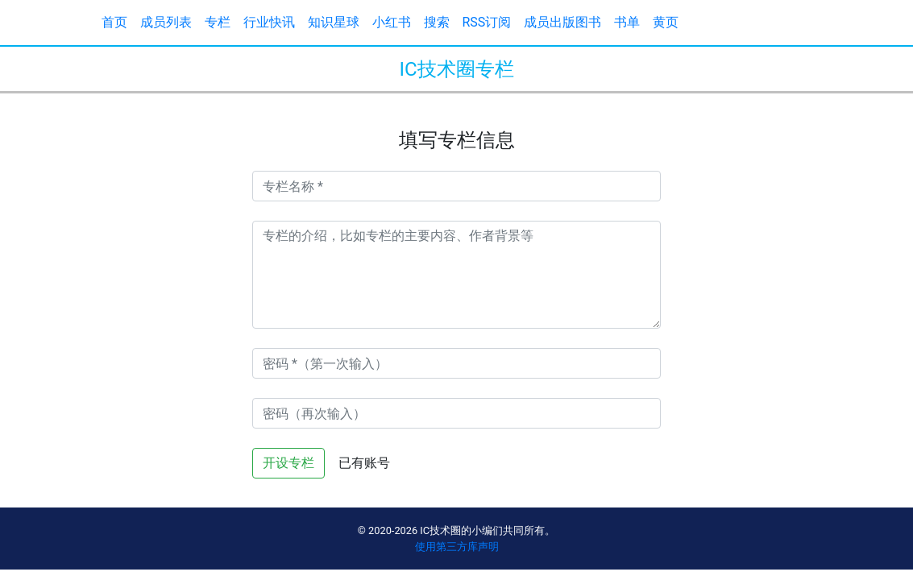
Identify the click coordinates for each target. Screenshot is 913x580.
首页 (114, 22)
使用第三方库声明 (457, 547)
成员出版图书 (562, 22)
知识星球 (333, 22)
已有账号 (364, 462)
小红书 (391, 22)
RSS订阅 (487, 22)
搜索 (437, 22)
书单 (627, 22)
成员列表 (166, 22)
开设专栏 (288, 462)
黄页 (666, 22)
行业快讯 (269, 22)
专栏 (217, 22)
